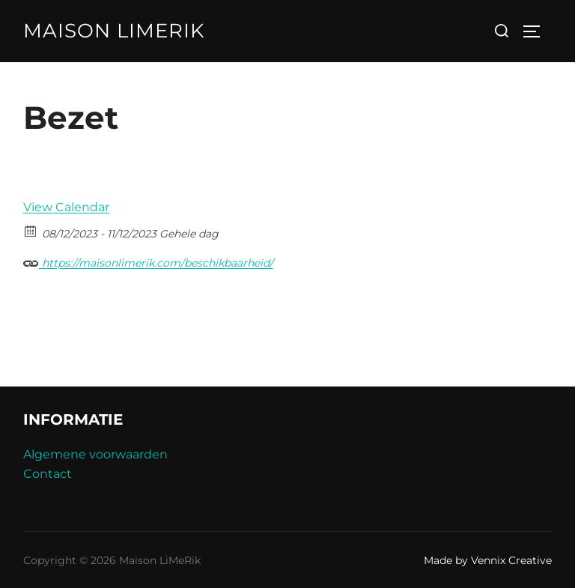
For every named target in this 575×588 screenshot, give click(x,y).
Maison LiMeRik (113, 31)
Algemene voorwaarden (95, 454)
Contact (47, 474)
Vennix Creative (511, 560)
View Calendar (66, 207)
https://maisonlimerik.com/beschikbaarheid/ (148, 261)
